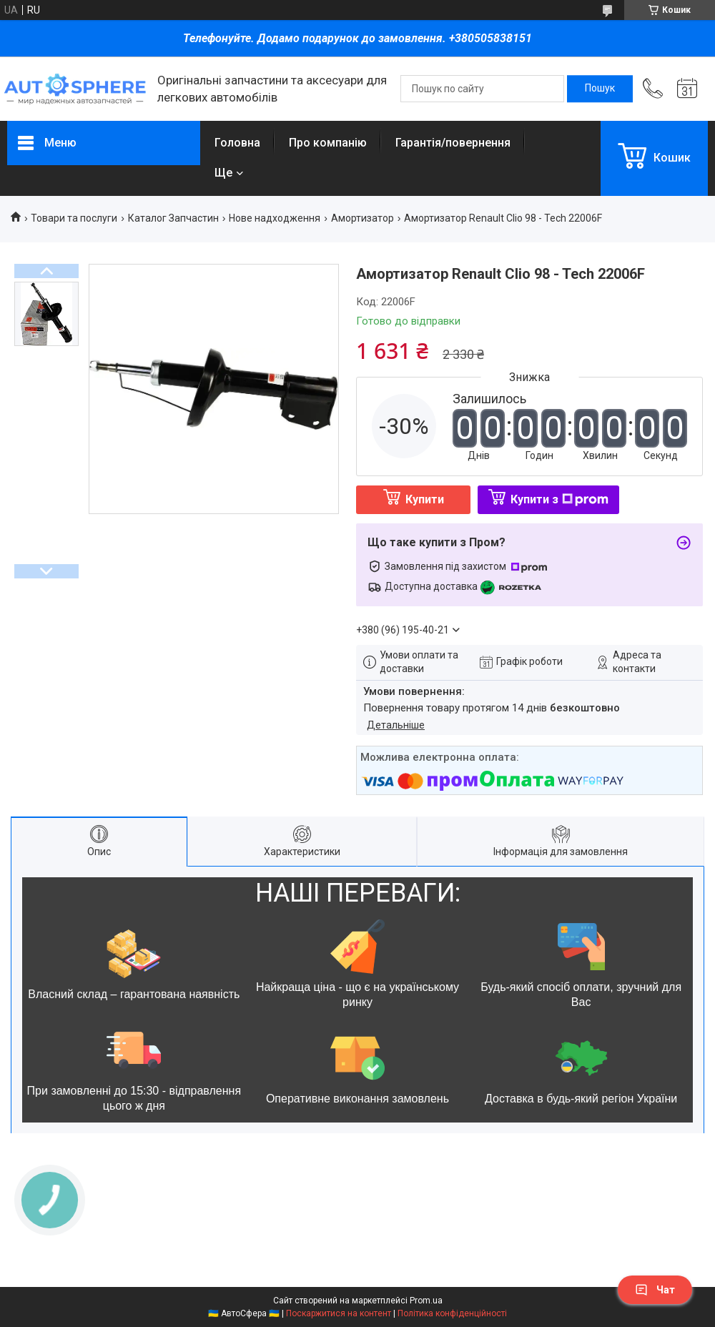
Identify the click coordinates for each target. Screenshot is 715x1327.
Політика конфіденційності (452, 1313)
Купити (424, 499)
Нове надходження (274, 218)
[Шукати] (600, 88)
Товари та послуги (74, 218)
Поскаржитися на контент (338, 1313)
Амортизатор (362, 218)
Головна (237, 142)
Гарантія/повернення (453, 142)
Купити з (559, 499)
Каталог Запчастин (173, 218)
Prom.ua (426, 1301)
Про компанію (328, 142)
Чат (655, 1289)
